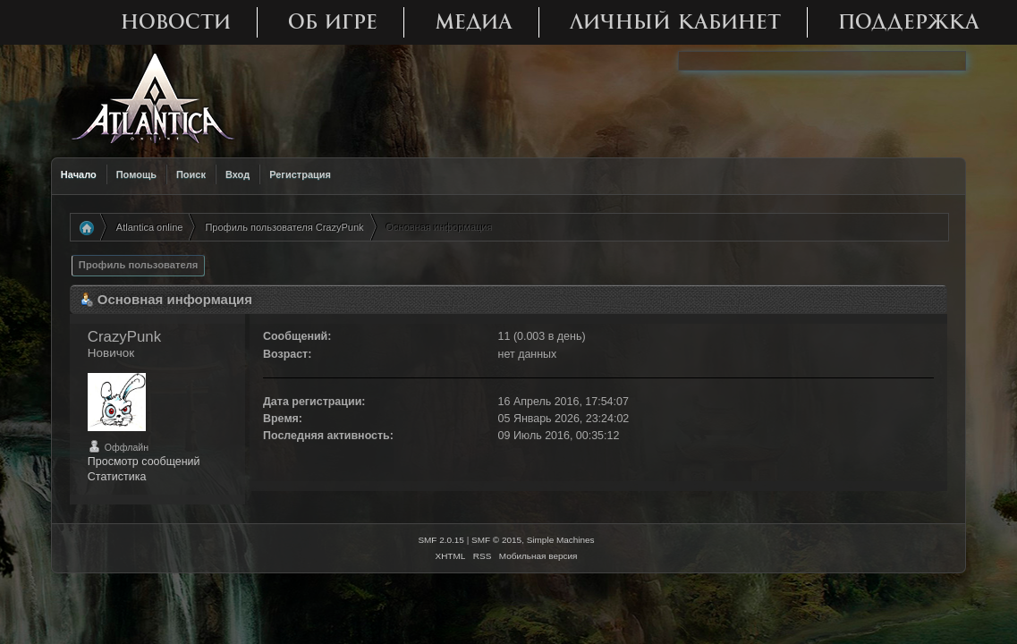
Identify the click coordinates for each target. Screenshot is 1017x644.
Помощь (136, 174)
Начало (79, 174)
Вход (237, 174)
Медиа (474, 22)
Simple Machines (561, 540)
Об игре (332, 22)
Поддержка (908, 22)
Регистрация (300, 174)
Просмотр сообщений (144, 461)
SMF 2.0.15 (441, 540)
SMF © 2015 (496, 540)
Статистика (117, 476)
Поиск (191, 174)
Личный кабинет (675, 22)
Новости (176, 22)
